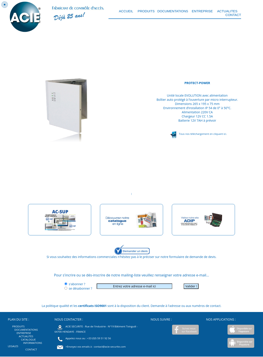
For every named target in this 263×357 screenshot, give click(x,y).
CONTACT (233, 15)
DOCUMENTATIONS (172, 11)
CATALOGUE (28, 339)
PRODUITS (146, 11)
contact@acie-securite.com (110, 346)
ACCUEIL (126, 11)
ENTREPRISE (202, 11)
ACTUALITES (227, 11)
